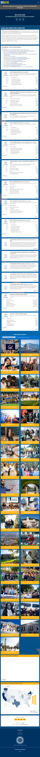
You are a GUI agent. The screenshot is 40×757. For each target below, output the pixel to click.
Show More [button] (4, 86)
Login (20, 751)
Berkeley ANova (14, 53)
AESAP (14, 56)
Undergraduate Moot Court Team (16, 63)
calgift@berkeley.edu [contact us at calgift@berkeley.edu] (24, 724)
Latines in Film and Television (28, 66)
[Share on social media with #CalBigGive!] (20, 668)
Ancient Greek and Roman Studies (24, 58)
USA (3, 686)
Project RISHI (19, 64)
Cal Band (15, 62)
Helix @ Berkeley (19, 54)
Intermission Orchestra (18, 60)
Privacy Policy (20, 733)
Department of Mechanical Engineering (18, 61)
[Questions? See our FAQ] (23, 723)
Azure (10, 66)
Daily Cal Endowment (33, 54)
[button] (24, 719)
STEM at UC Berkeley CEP (22, 59)
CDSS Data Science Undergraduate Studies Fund (12, 65)
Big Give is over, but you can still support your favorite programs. (20, 7)
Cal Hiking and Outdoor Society (17, 66)
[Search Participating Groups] (8, 337)
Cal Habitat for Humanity (22, 53)
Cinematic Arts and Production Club (10, 54)
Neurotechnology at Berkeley (21, 57)
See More (3, 679)
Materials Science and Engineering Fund (11, 58)
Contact (20, 732)
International (8, 686)
